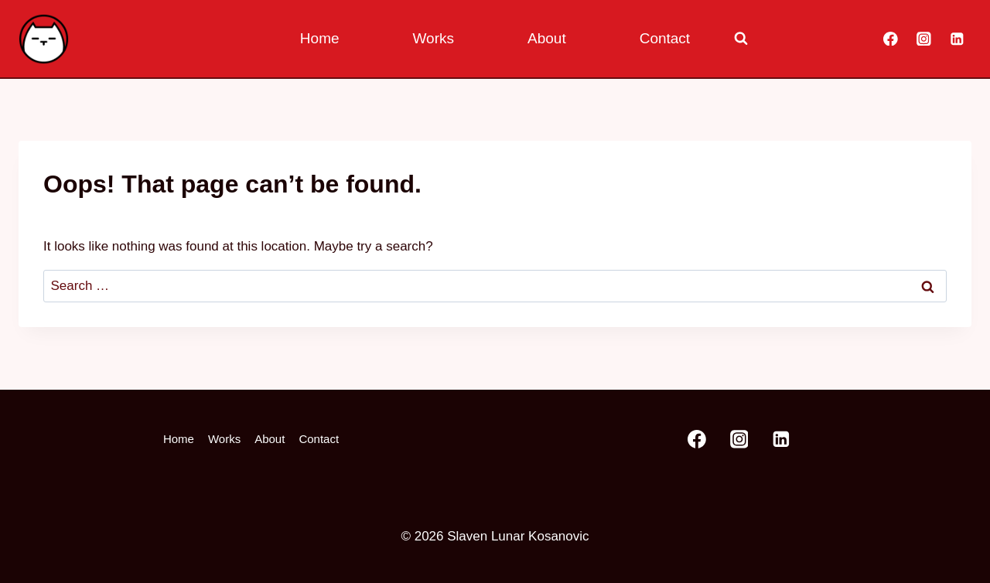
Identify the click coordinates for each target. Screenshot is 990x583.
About (546, 38)
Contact (665, 38)
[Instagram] (924, 38)
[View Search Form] (741, 39)
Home (320, 38)
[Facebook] (890, 38)
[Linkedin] (957, 38)
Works (433, 38)
